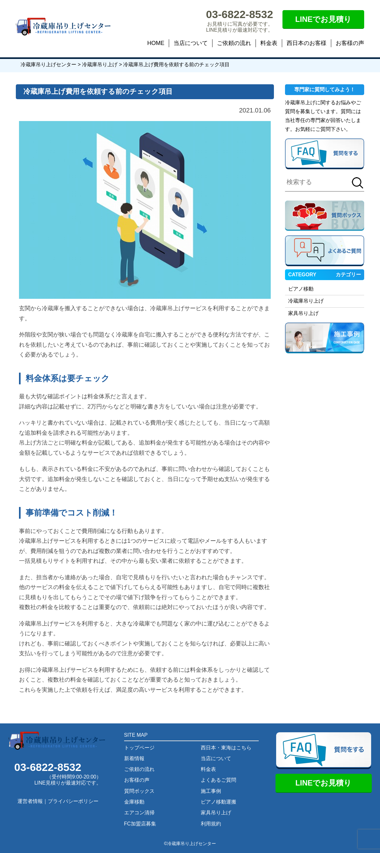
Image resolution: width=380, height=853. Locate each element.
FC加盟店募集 (140, 823)
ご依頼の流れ (234, 43)
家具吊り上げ (303, 313)
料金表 (268, 43)
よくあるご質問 (218, 780)
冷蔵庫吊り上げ (306, 301)
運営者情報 (30, 801)
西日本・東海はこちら (226, 747)
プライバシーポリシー (73, 801)
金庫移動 (134, 802)
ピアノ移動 (301, 289)
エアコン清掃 (139, 812)
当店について (191, 43)
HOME (155, 43)
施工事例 (211, 791)
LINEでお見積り (323, 19)
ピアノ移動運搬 (218, 802)
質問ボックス (139, 791)
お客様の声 (350, 43)
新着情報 (134, 758)
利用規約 (211, 823)
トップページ (139, 747)
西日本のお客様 (306, 43)
